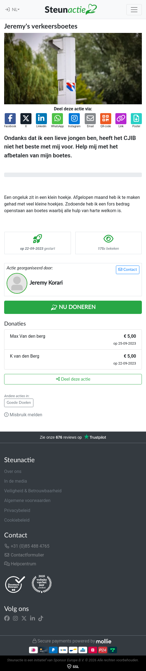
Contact (127, 269)
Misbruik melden (23, 414)
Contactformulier (24, 555)
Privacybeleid (17, 510)
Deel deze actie (73, 379)
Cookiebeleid (17, 520)
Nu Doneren (73, 307)
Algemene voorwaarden (27, 500)
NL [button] (14, 9)
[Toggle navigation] (134, 9)
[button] (10, 120)
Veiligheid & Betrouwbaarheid (33, 490)
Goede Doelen (19, 403)
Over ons (13, 471)
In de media (15, 481)
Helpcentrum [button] (20, 563)
